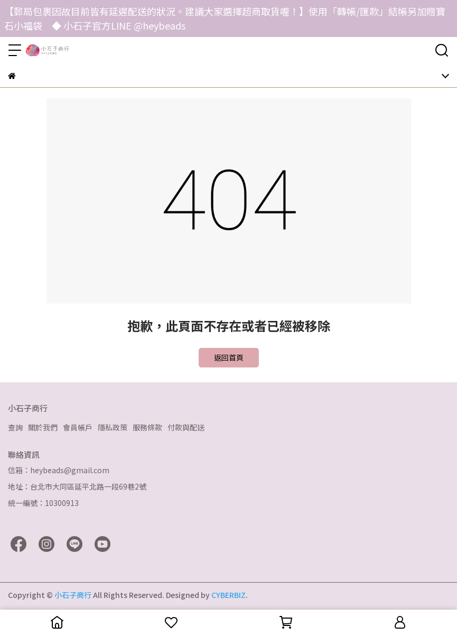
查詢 (15, 427)
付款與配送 (185, 427)
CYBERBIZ (228, 595)
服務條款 (147, 427)
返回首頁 (229, 357)
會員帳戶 (77, 427)
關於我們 (43, 427)
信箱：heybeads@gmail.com (58, 470)
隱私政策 (112, 427)
